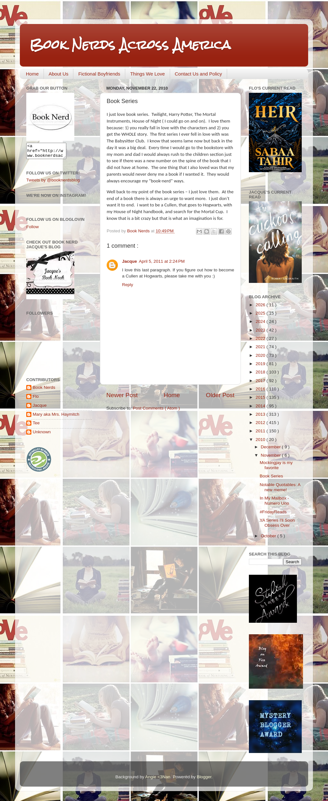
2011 (261, 431)
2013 (261, 414)
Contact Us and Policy (198, 73)
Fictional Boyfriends (99, 73)
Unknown (42, 434)
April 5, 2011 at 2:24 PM (162, 261)
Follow (32, 229)
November (271, 455)
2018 (261, 372)
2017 (261, 380)
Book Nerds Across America (130, 44)
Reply (127, 284)
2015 (261, 397)
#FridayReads (273, 511)
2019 (261, 363)
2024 (261, 321)
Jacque (129, 261)
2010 (261, 439)
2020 (261, 355)
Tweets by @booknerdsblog (53, 182)
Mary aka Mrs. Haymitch (56, 417)
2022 (261, 338)
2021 (261, 346)
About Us (59, 73)
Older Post (220, 395)
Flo (36, 399)
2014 (261, 406)
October (269, 535)
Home (32, 73)
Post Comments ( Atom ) (156, 408)
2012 (261, 422)
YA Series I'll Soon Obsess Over (277, 523)
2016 (261, 389)
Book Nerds (44, 390)
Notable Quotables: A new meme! (280, 487)
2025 (261, 313)
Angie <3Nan (157, 776)
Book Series (271, 476)
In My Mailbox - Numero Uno (274, 501)
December (271, 447)
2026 (261, 304)
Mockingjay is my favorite (276, 465)
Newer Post (122, 395)
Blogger (204, 776)
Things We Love (147, 73)
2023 (261, 330)
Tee (36, 425)
